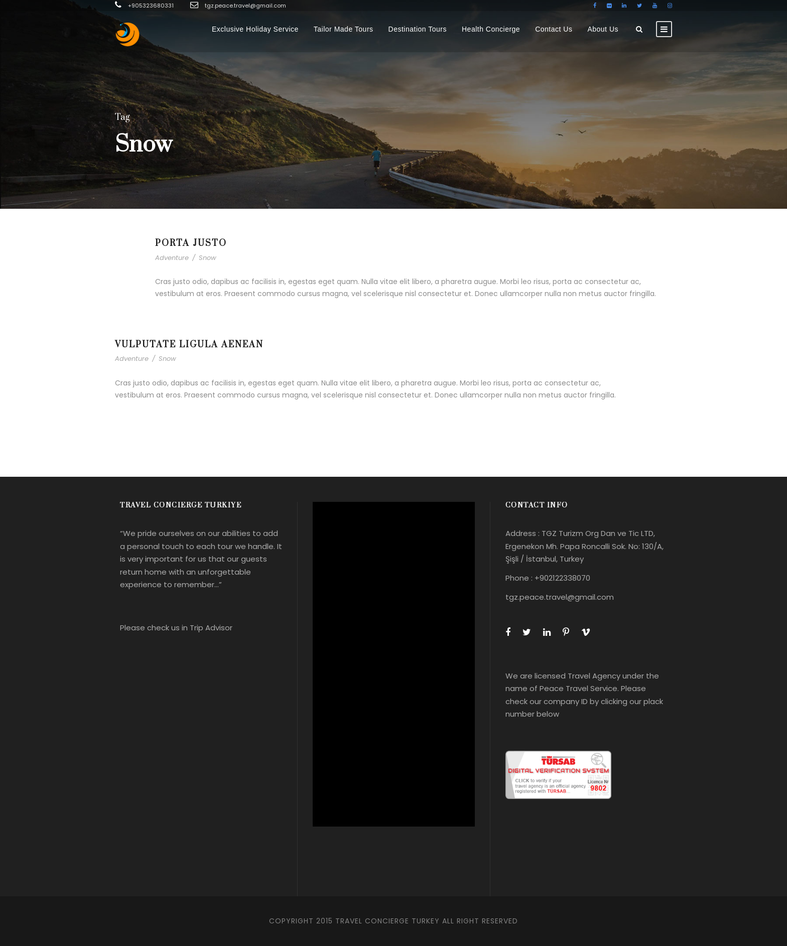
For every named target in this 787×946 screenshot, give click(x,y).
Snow (207, 257)
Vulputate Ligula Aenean (189, 344)
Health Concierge (491, 29)
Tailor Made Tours (343, 29)
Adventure (172, 257)
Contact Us (553, 29)
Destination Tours (417, 29)
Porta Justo (191, 243)
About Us (602, 29)
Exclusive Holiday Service (255, 29)
